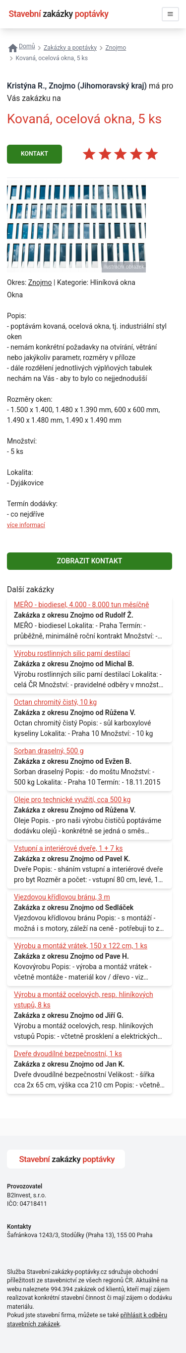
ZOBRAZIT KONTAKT (90, 561)
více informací (26, 525)
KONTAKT (34, 153)
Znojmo (40, 282)
